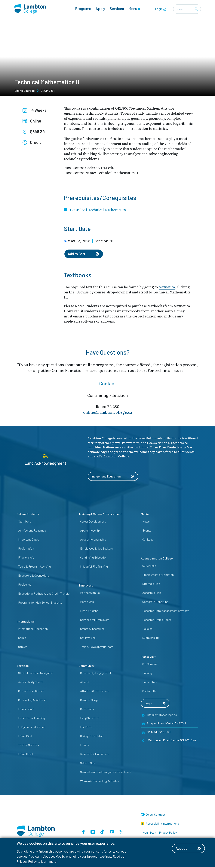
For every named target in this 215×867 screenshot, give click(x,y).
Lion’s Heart (25, 754)
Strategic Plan (151, 584)
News (146, 521)
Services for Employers (94, 620)
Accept (189, 848)
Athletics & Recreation (94, 691)
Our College (149, 566)
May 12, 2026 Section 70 (90, 240)
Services (117, 8)
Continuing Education (93, 557)
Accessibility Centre (30, 682)
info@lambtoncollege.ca (162, 715)
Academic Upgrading (93, 539)
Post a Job (87, 602)
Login (160, 9)
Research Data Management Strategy (165, 611)
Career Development (93, 521)
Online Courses (24, 90)
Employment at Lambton (158, 575)
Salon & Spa (87, 763)
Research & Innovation (94, 754)
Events (146, 530)
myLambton (148, 833)
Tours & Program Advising (34, 566)
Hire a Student (89, 611)
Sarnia (22, 638)
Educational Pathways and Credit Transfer (44, 594)
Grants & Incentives (92, 629)
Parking (147, 673)
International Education (33, 629)
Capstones (87, 709)
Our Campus (149, 664)
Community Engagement (95, 673)
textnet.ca (167, 287)
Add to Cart (84, 254)
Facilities (86, 727)
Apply (100, 8)
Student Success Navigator (35, 673)
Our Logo (148, 539)
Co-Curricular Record (31, 691)
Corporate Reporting (155, 602)
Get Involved (88, 638)
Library (84, 745)
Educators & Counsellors (33, 575)
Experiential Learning (31, 718)
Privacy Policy (27, 861)
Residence (24, 585)
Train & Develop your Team (96, 647)
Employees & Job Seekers (96, 548)
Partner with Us (90, 593)
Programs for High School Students (40, 603)
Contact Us (149, 691)
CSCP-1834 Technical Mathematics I (99, 209)
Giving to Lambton (91, 736)
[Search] (197, 9)
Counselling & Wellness (32, 700)
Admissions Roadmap (32, 530)
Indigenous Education (113, 476)
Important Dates (28, 539)
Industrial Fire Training (94, 566)
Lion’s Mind (25, 736)
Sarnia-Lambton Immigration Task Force (105, 772)
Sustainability (150, 638)
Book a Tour (149, 682)
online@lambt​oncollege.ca (107, 412)
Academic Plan (151, 593)
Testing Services (28, 745)
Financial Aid (26, 557)
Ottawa (22, 647)
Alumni (84, 682)
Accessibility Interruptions (160, 824)
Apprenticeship (90, 530)
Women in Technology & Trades (99, 781)
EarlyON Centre (89, 718)
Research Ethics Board (156, 620)
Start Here (24, 521)
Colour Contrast (155, 815)
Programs (83, 8)
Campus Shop (89, 700)
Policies (147, 629)
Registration (26, 548)
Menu (134, 8)
